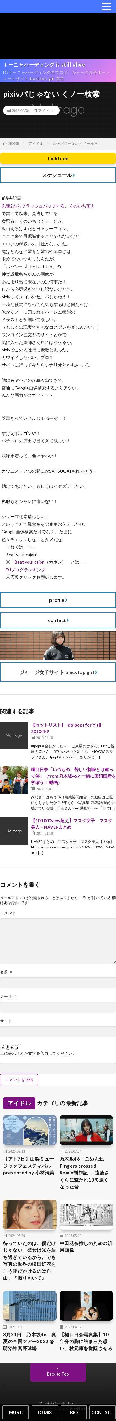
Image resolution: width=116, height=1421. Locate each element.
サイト (6, 1021)
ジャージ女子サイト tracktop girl (56, 672)
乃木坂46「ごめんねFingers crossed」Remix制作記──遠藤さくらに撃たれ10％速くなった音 (84, 1172)
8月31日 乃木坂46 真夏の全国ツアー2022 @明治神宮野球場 (29, 1341)
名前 (6, 972)
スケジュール (57, 175)
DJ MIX (45, 1412)
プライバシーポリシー (58, 1403)
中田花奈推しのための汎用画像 (86, 1246)
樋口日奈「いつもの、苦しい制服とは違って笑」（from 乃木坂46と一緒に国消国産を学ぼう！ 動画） (73, 776)
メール (8, 996)
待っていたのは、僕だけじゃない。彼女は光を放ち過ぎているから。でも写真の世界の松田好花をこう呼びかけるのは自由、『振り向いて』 (29, 1260)
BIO (74, 1412)
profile (56, 600)
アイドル (45, 110)
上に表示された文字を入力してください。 (38, 1053)
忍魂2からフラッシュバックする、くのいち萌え (48, 205)
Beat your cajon (30, 562)
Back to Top (58, 1374)
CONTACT (103, 1412)
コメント (8, 913)
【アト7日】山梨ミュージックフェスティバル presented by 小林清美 (28, 1165)
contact (57, 620)
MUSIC (16, 1412)
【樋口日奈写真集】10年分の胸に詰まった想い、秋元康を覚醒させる (86, 1341)
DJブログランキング (25, 569)
